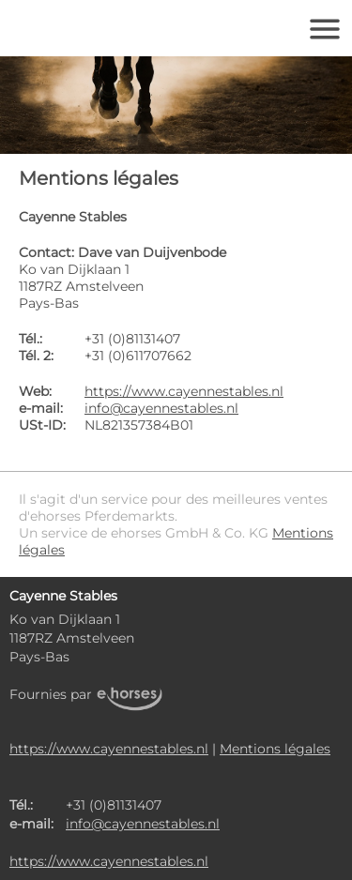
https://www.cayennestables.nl (183, 391)
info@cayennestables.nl (161, 408)
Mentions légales (275, 748)
